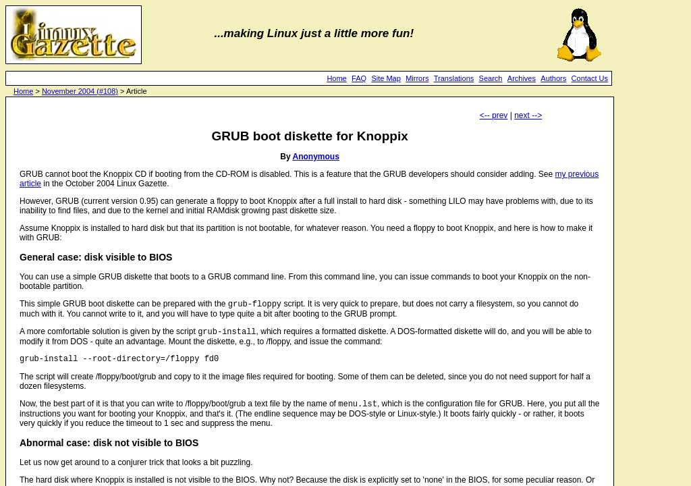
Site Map (385, 78)
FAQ (359, 78)
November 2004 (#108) (80, 91)
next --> (528, 115)
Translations (454, 78)
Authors (553, 78)
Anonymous (316, 156)
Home (336, 78)
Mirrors (417, 78)
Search (491, 78)
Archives (521, 78)
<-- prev (494, 115)
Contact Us (590, 78)
